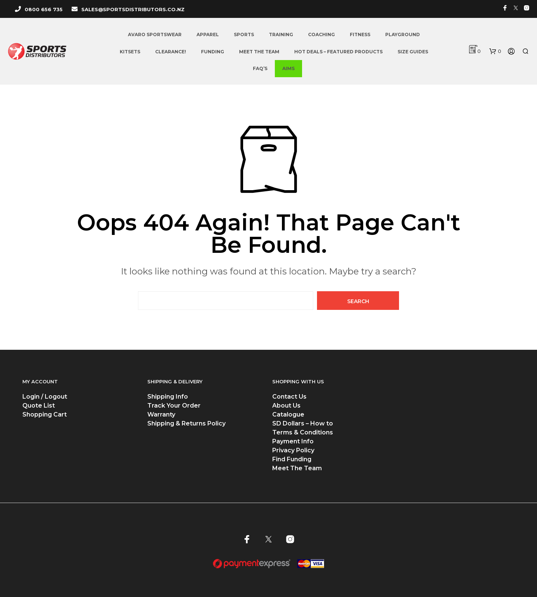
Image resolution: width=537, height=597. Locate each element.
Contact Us (289, 396)
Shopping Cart (44, 414)
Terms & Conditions (302, 432)
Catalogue (288, 414)
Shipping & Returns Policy (186, 423)
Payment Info (293, 441)
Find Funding (291, 459)
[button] (495, 51)
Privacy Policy (293, 450)
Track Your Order (174, 405)
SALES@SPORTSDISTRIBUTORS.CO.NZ (133, 9)
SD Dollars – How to (302, 423)
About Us (286, 405)
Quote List (38, 405)
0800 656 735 (44, 9)
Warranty (161, 414)
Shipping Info (167, 396)
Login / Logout (44, 396)
